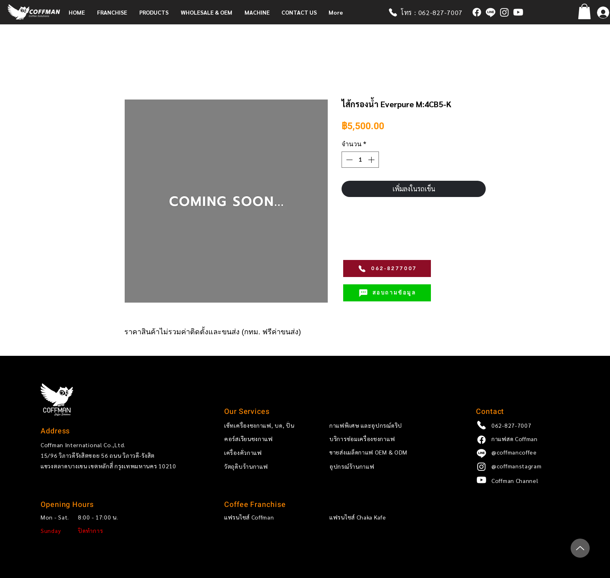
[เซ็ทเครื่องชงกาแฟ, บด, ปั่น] (263, 425)
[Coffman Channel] (530, 481)
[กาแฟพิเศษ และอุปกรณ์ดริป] (383, 425)
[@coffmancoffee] (490, 12)
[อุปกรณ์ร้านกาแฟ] (383, 466)
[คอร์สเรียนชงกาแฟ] (263, 439)
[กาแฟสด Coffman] (476, 12)
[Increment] (372, 159)
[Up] (580, 548)
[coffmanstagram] (504, 12)
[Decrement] (348, 159)
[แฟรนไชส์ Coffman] (263, 517)
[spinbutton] (360, 159)
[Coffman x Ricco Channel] (518, 12)
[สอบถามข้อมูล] (387, 292)
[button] (114, 12)
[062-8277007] (387, 268)
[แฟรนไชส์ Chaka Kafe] (368, 517)
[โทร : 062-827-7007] (429, 12)
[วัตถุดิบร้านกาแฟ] (263, 466)
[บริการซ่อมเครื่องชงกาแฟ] (383, 439)
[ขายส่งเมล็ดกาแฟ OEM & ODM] (383, 452)
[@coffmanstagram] (530, 466)
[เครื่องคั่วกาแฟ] (263, 453)
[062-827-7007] (530, 425)
